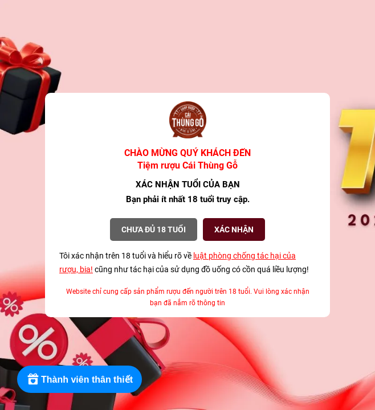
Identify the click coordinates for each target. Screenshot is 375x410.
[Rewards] (79, 379)
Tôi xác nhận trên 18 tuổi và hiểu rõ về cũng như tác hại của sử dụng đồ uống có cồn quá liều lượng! (184, 262)
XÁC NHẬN (234, 229)
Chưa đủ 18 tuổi (153, 229)
